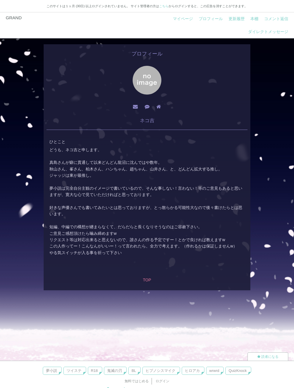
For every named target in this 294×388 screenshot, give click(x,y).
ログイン (162, 381)
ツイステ (74, 370)
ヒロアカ (192, 370)
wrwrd (214, 370)
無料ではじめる (137, 381)
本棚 (254, 18)
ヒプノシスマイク (160, 370)
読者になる (267, 357)
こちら (164, 6)
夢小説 (51, 370)
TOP (147, 280)
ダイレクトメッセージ (268, 31)
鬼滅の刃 (114, 370)
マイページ (183, 18)
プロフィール (211, 18)
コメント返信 (276, 18)
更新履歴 (237, 18)
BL (133, 370)
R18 (94, 370)
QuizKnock (238, 370)
